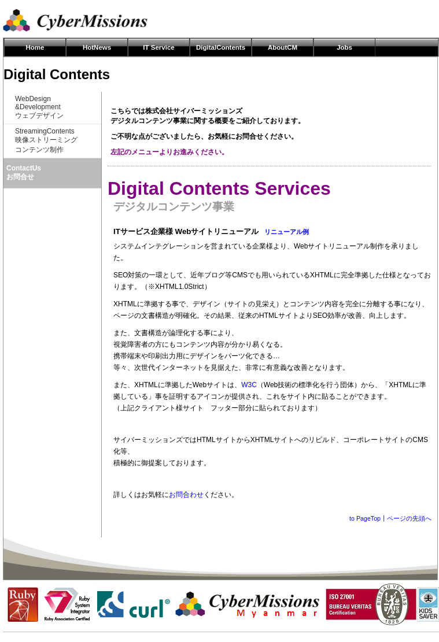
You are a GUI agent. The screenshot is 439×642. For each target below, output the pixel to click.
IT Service (158, 47)
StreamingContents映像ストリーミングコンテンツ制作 (46, 140)
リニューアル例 (286, 231)
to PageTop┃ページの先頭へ (390, 518)
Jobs (344, 47)
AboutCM (282, 47)
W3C (249, 385)
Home (35, 47)
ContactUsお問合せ (23, 172)
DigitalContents (220, 47)
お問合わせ (186, 495)
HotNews (97, 47)
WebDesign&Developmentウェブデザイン (39, 107)
